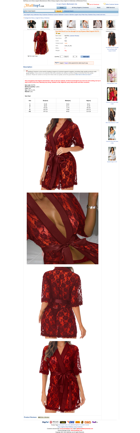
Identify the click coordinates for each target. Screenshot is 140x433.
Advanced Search (68, 11)
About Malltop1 (69, 427)
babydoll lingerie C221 (112, 161)
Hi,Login (59, 4)
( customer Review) (74, 35)
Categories (27, 18)
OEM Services (110, 7)
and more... (103, 14)
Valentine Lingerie (73, 14)
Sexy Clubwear (89, 14)
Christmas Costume (53, 14)
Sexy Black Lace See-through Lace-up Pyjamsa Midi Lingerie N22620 (112, 49)
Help (76, 4)
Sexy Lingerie (36, 18)
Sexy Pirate (82, 14)
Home (61, 7)
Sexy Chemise (45, 18)
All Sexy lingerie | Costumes (80, 7)
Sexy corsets (96, 14)
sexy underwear (35, 14)
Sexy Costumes (43, 14)
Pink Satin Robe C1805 (112, 83)
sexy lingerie (27, 14)
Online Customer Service (110, 4)
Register (64, 4)
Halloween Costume (63, 14)
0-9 (88, 425)
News (99, 7)
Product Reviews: (31, 417)
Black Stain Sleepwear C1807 (112, 122)
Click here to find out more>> (83, 74)
